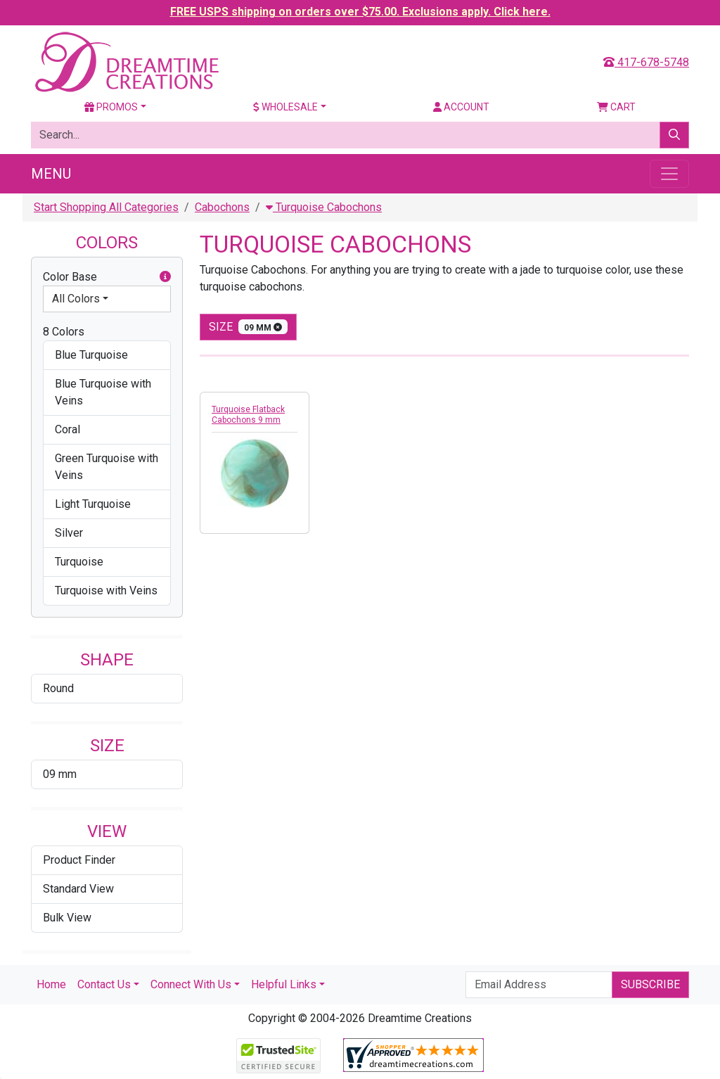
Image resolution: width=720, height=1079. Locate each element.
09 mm (60, 774)
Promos (111, 107)
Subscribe (650, 984)
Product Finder (79, 860)
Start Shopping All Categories (106, 207)
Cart (616, 107)
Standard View (78, 888)
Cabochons (222, 207)
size (248, 326)
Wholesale (285, 107)
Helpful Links (283, 984)
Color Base (107, 277)
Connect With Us (190, 984)
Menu (51, 173)
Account (461, 107)
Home (51, 984)
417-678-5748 (646, 62)
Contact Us (104, 984)
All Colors (76, 298)
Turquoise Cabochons (324, 207)
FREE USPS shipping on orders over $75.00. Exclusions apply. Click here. (360, 11)
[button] (165, 277)
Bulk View (67, 917)
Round (58, 688)
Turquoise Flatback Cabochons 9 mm (248, 414)
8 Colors (63, 331)
